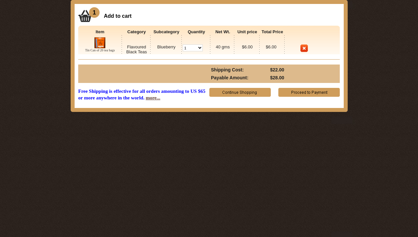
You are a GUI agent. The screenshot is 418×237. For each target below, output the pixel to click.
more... (153, 97)
